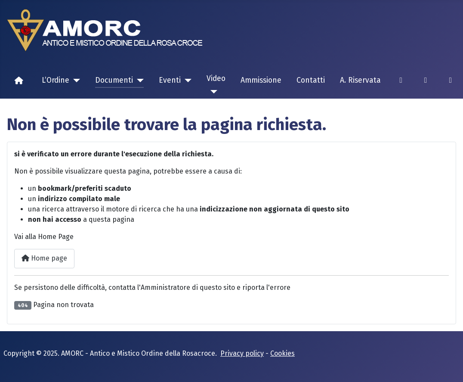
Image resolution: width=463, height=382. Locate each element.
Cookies (282, 353)
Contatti (310, 80)
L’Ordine (55, 80)
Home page (44, 258)
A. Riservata (360, 80)
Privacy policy (242, 353)
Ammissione (261, 80)
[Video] (212, 91)
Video (216, 78)
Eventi (170, 80)
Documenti (114, 80)
